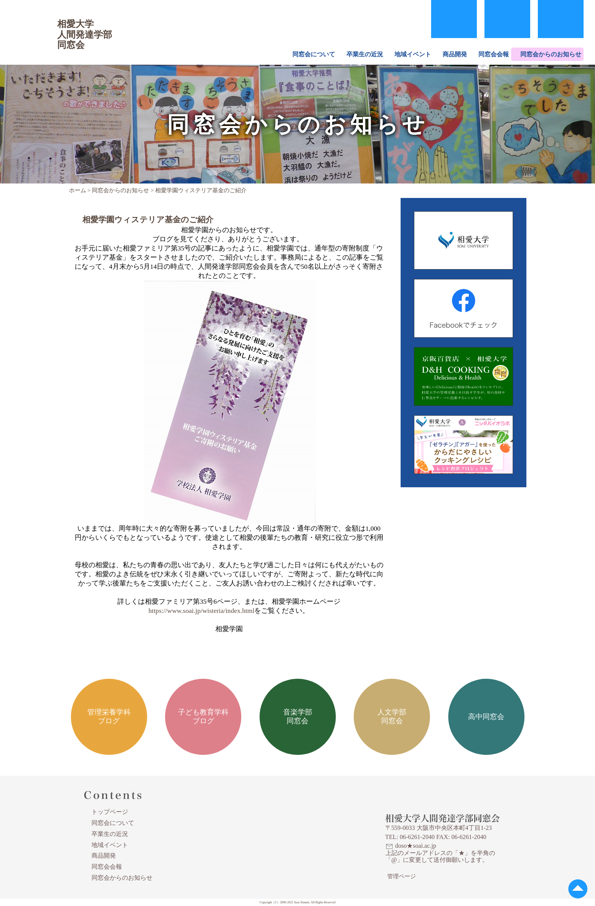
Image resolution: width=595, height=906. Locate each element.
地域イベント (413, 54)
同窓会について (313, 54)
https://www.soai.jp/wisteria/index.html (202, 610)
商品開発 (455, 54)
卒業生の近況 (364, 54)
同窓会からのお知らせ (550, 54)
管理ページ (401, 876)
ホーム (77, 190)
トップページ (109, 812)
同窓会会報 (493, 54)
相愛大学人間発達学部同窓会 (32, 24)
